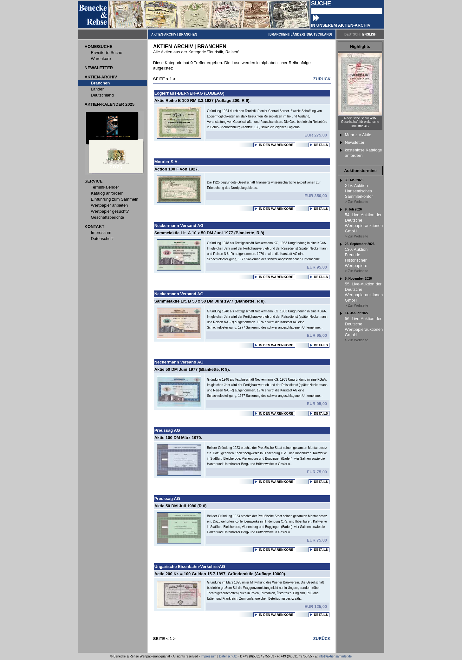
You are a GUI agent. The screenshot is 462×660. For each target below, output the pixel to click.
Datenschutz (228, 656)
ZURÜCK (322, 79)
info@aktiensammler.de (335, 656)
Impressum (208, 656)
